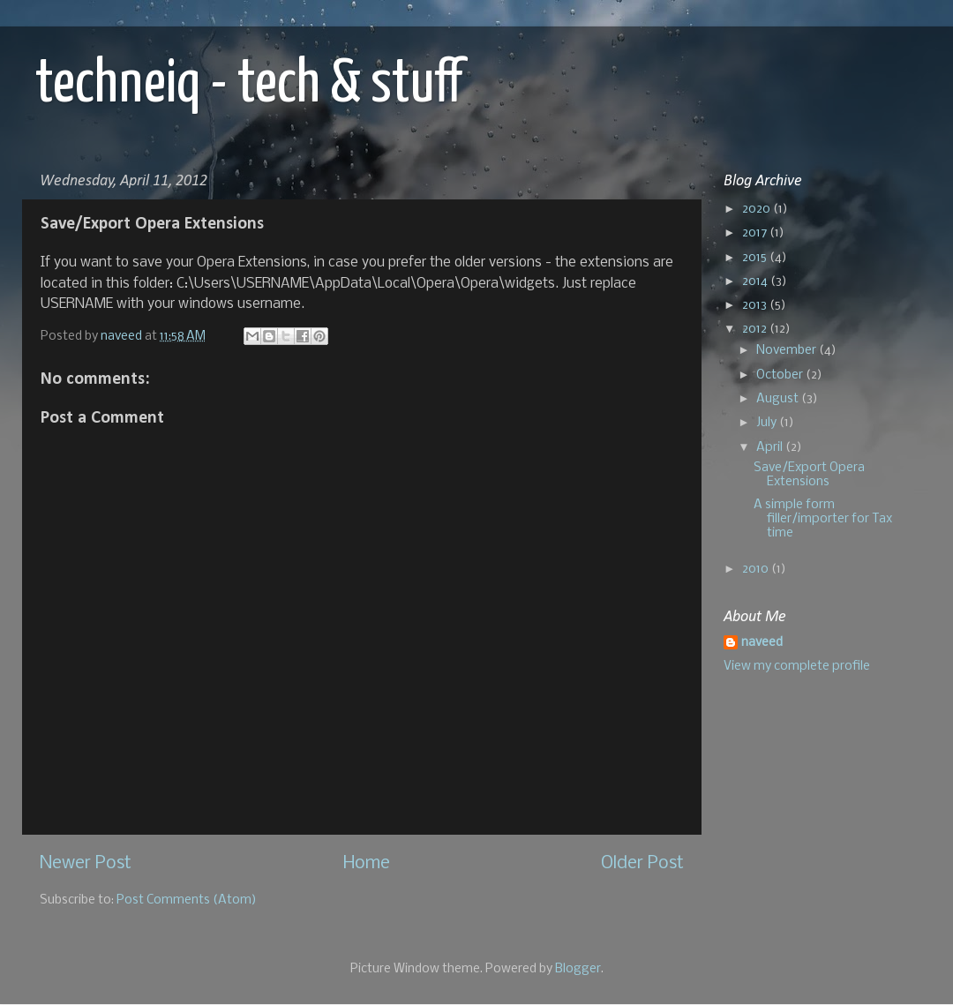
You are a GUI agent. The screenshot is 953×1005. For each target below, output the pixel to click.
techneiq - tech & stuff (248, 85)
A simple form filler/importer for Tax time (823, 519)
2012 (755, 329)
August (778, 399)
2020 (757, 209)
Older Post (642, 863)
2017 (755, 233)
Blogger (578, 969)
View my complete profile (797, 666)
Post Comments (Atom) (186, 900)
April (770, 447)
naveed (762, 642)
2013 (755, 305)
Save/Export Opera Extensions (809, 475)
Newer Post (85, 863)
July (767, 423)
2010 (756, 569)
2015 (755, 258)
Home (366, 863)
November (787, 350)
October (781, 375)
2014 (756, 282)
